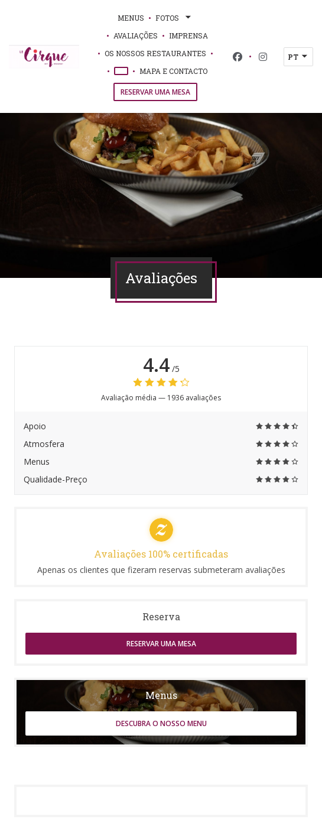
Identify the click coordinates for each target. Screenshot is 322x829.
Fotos (174, 18)
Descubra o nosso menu (161, 723)
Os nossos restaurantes (155, 53)
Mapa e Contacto (173, 71)
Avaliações (135, 35)
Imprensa (188, 35)
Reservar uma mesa (155, 92)
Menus (131, 17)
